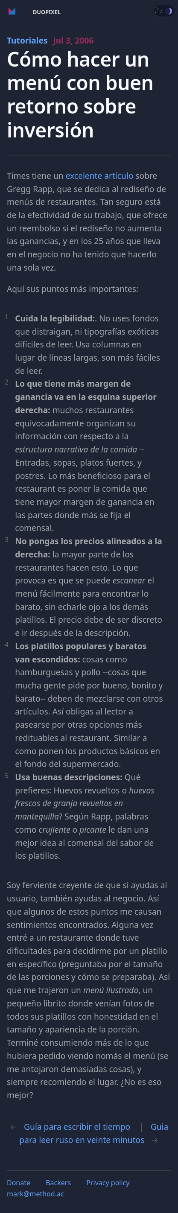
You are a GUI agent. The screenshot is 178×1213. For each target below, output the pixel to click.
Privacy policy (107, 1182)
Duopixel (47, 12)
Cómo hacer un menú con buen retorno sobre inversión (80, 94)
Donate (18, 1182)
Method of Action (12, 12)
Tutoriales (50, 40)
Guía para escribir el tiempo (77, 1126)
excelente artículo (100, 175)
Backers (58, 1182)
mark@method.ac (35, 1193)
